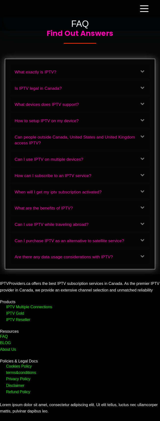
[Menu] (145, 8)
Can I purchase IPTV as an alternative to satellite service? (69, 241)
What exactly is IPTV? (35, 72)
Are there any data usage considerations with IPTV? (64, 257)
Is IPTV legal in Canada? (38, 88)
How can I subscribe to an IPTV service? (53, 175)
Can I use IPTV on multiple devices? (49, 159)
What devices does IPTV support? (47, 104)
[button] (80, 71)
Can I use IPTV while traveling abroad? (51, 224)
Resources (9, 331)
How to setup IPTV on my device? (47, 121)
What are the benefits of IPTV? (44, 208)
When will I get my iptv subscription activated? (58, 192)
